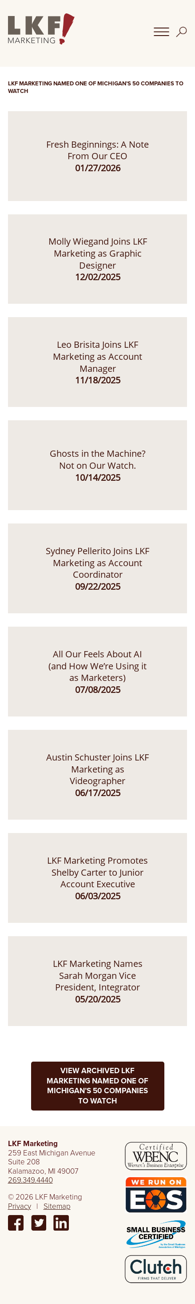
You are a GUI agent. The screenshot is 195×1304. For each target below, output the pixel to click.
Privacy (19, 1206)
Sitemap (57, 1206)
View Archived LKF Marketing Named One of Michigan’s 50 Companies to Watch (97, 1086)
